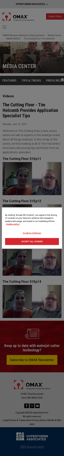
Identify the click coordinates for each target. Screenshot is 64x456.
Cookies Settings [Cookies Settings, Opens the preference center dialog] (32, 233)
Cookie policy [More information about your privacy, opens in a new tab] (12, 224)
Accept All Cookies (32, 241)
